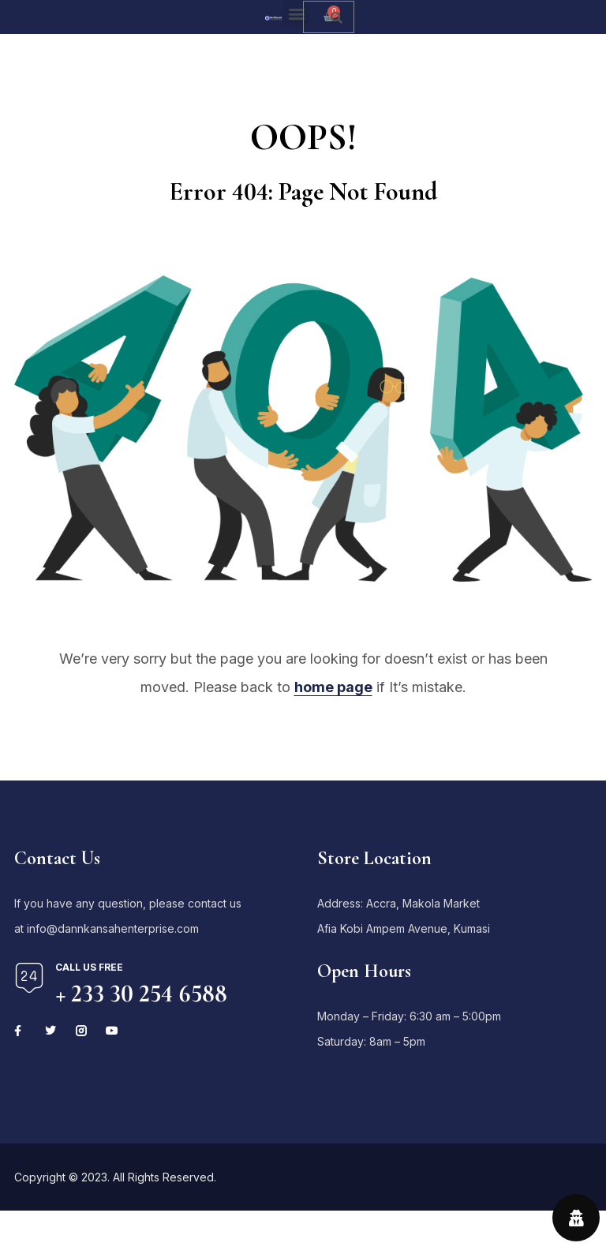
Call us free (89, 967)
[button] (296, 13)
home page (333, 687)
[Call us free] (29, 978)
